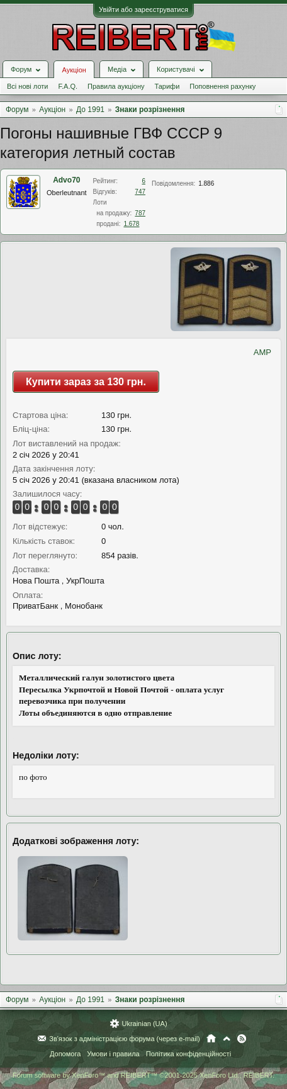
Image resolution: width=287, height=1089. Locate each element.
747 (140, 191)
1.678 (131, 223)
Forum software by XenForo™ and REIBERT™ (143, 1075)
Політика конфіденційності (188, 1054)
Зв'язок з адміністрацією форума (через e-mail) (124, 1038)
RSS (241, 1038)
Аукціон (74, 70)
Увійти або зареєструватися (143, 9)
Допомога (65, 1054)
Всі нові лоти (27, 86)
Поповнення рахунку (222, 86)
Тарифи (167, 86)
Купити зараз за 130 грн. (86, 381)
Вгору (226, 1038)
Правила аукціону (115, 86)
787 (140, 213)
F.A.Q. (67, 86)
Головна (211, 1038)
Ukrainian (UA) (144, 1023)
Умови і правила (113, 1054)
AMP (262, 352)
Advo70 (66, 180)
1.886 (206, 183)
